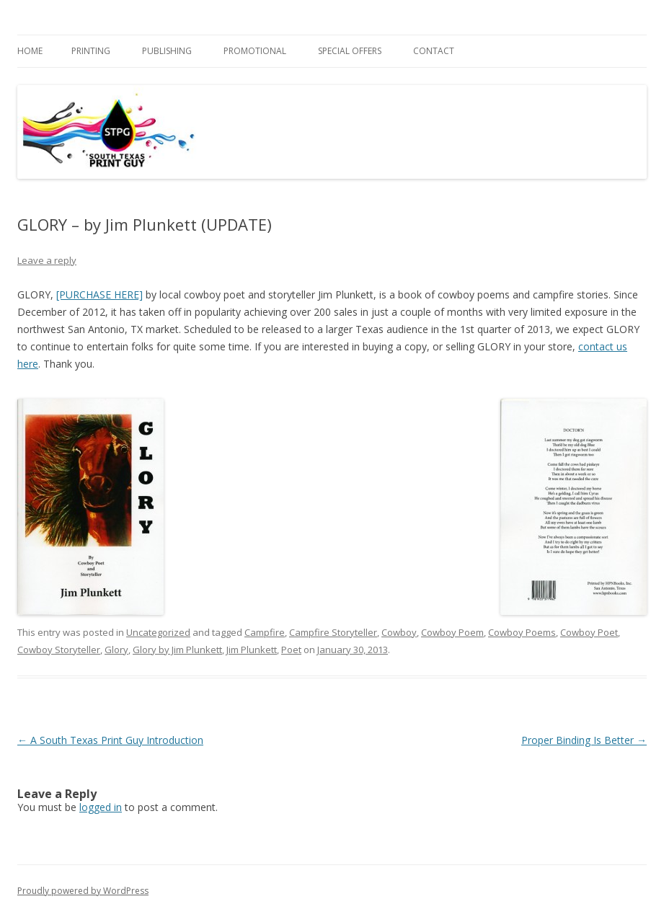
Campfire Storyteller (333, 632)
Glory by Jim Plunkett (177, 649)
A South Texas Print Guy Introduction (110, 740)
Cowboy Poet (589, 632)
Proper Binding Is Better (584, 740)
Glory (116, 649)
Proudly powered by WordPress (83, 891)
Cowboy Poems (522, 632)
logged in (100, 807)
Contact (433, 51)
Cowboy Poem (452, 632)
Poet (291, 649)
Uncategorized (158, 632)
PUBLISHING (167, 51)
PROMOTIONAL (254, 51)
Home (30, 51)
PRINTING (90, 51)
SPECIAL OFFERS (349, 51)
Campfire (264, 632)
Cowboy (399, 632)
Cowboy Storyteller (58, 649)
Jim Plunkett (251, 649)
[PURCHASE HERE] (99, 294)
